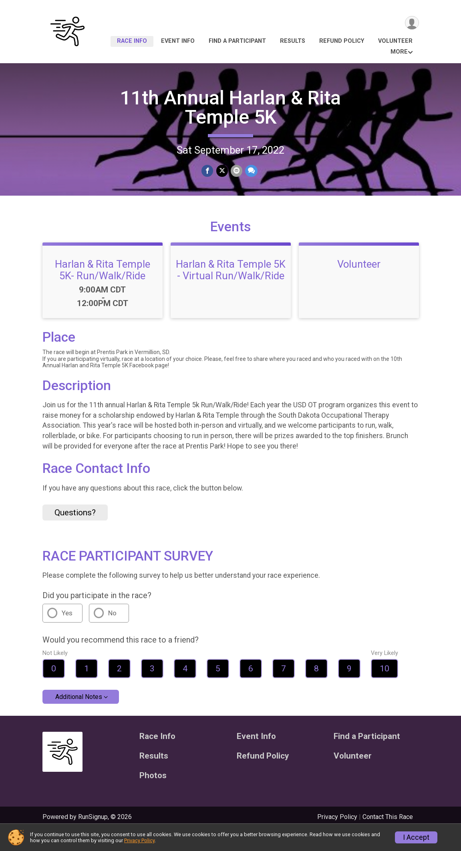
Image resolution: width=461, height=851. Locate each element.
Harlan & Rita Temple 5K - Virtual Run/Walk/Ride (231, 289)
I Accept (416, 837)
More (399, 51)
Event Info (178, 41)
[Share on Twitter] (222, 171)
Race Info (132, 41)
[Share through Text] (250, 171)
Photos (153, 795)
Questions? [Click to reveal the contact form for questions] (75, 532)
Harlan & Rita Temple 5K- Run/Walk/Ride (102, 289)
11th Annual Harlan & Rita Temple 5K (230, 107)
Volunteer (395, 41)
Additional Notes (78, 716)
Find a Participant (237, 41)
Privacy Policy (139, 840)
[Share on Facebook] (208, 171)
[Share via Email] (236, 171)
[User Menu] (411, 23)
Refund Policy (341, 41)
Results (292, 41)
